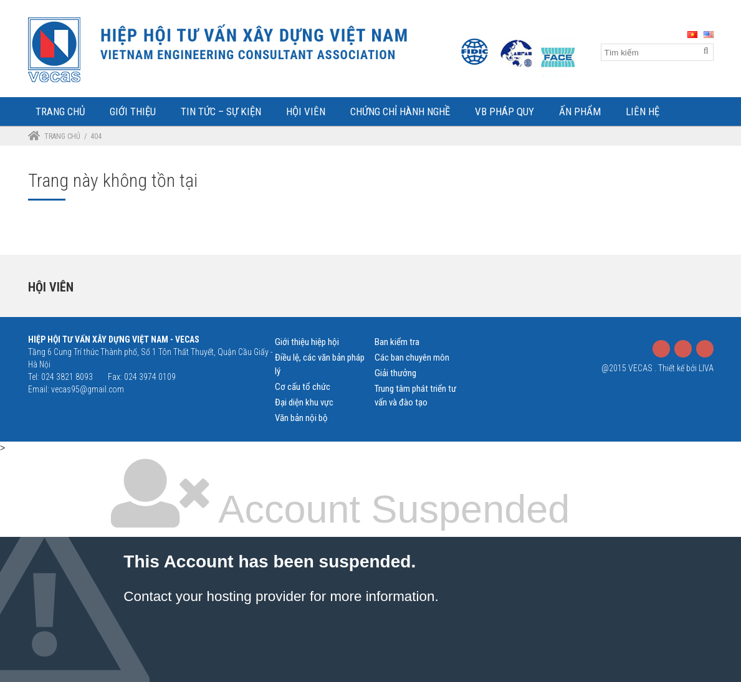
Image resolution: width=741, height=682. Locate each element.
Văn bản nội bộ (301, 418)
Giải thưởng (395, 373)
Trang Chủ (60, 111)
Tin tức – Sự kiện (221, 111)
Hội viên (51, 287)
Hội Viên (305, 111)
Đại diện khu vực (304, 402)
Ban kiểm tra (397, 342)
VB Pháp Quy (504, 111)
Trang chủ (62, 136)
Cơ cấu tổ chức (302, 386)
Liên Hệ (642, 111)
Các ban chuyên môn (412, 357)
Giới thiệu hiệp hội (307, 342)
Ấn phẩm (580, 111)
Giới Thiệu (133, 111)
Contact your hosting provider (214, 596)
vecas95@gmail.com (87, 389)
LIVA (706, 368)
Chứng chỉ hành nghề (400, 111)
